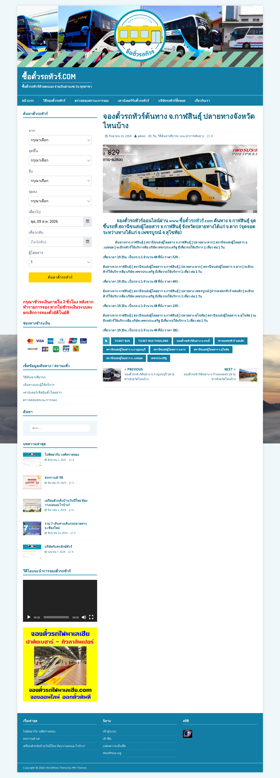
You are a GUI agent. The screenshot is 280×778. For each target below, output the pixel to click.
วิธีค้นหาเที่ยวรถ (168, 136)
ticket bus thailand (153, 341)
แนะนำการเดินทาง (192, 136)
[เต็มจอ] (91, 617)
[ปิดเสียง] (84, 617)
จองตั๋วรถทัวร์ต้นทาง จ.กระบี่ (193, 341)
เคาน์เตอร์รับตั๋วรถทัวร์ (133, 100)
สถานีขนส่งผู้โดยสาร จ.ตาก (170, 349)
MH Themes (79, 767)
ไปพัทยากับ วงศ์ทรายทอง (62, 454)
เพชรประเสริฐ (159, 358)
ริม (154, 136)
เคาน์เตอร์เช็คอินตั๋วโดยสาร (42, 392)
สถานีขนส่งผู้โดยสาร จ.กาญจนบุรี (125, 349)
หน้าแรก (28, 100)
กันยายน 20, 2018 (120, 136)
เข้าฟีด (107, 738)
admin (142, 136)
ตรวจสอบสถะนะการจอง (40, 400)
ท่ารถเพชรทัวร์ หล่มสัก (231, 341)
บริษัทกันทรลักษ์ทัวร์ (58, 546)
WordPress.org (112, 753)
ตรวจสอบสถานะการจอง (91, 100)
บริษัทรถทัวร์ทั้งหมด (171, 100)
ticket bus (122, 341)
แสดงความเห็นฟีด (114, 746)
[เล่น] (29, 617)
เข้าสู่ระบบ (109, 731)
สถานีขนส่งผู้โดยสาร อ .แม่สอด (124, 358)
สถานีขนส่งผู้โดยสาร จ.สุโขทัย (211, 349)
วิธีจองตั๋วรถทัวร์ (54, 100)
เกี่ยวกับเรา (202, 100)
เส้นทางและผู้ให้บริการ (39, 384)
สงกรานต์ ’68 (54, 477)
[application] (60, 601)
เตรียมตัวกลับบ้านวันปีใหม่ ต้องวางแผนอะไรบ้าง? (66, 503)
